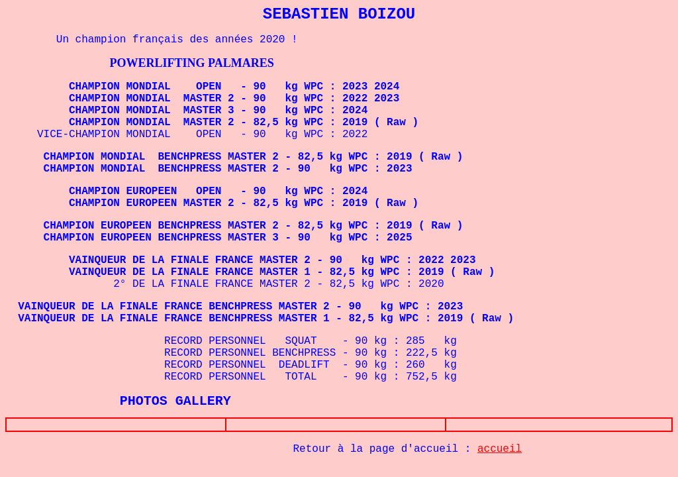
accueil (499, 452)
